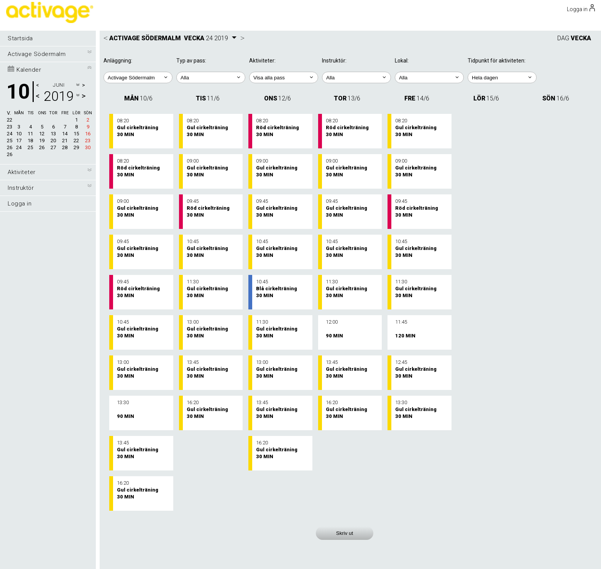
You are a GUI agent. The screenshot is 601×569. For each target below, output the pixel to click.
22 (9, 120)
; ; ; (429, 77)
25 (9, 140)
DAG (563, 38)
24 (9, 133)
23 (9, 127)
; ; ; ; (356, 77)
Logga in (19, 203)
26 (9, 147)
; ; (210, 77)
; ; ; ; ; (283, 77)
